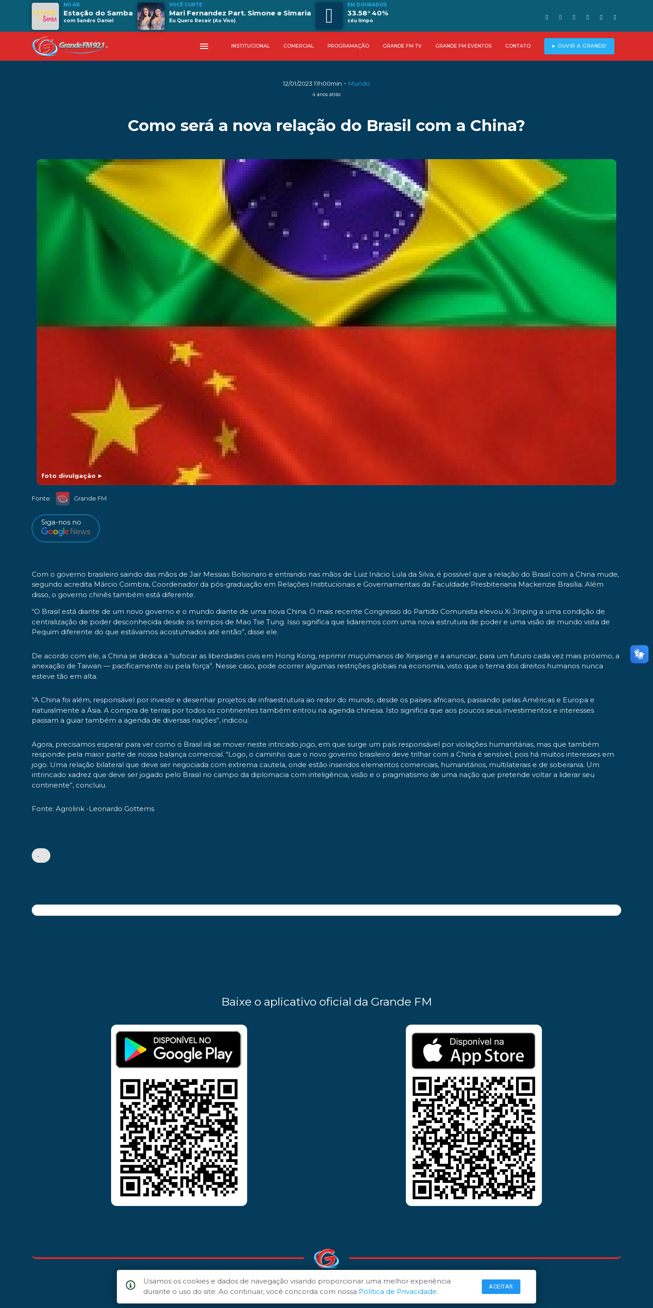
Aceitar (501, 1286)
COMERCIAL (298, 46)
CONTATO (518, 46)
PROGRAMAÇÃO (348, 46)
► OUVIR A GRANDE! (579, 46)
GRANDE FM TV (402, 46)
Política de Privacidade (398, 1291)
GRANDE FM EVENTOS (463, 46)
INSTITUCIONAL (250, 46)
